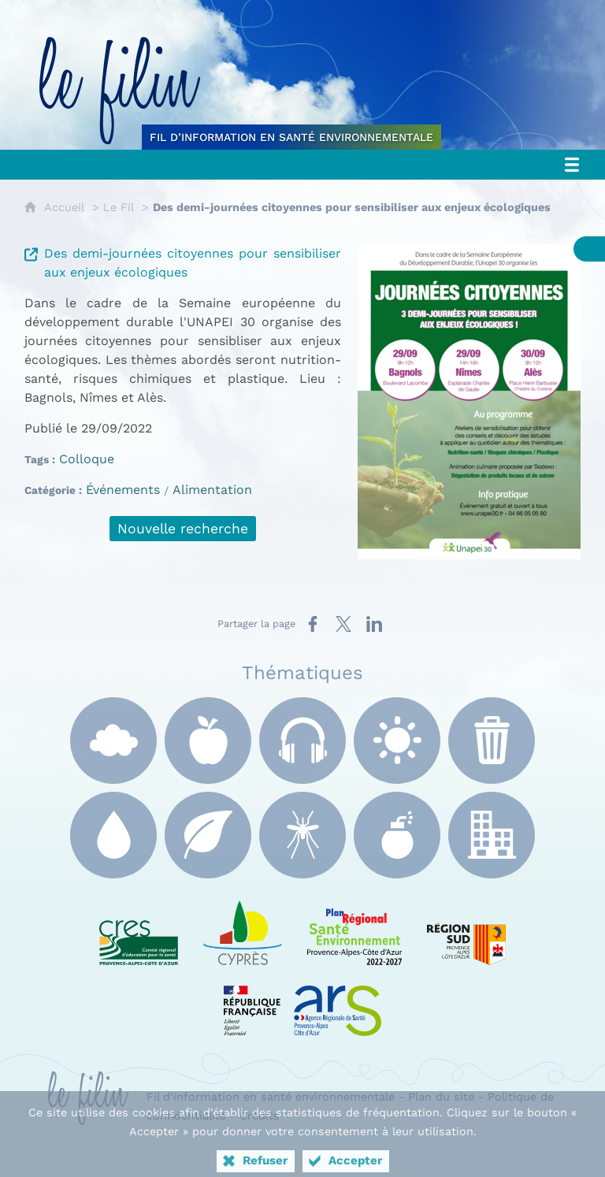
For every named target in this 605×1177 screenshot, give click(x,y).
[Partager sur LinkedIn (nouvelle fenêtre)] (374, 624)
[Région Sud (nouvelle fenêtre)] (466, 929)
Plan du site (441, 1096)
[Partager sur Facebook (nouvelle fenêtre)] (312, 624)
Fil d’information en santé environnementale (271, 1096)
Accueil (64, 207)
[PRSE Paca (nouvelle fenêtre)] (354, 929)
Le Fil (118, 207)
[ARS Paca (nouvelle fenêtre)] (302, 1000)
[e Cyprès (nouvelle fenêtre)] (242, 929)
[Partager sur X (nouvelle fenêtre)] (343, 624)
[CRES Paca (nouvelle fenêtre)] (138, 929)
